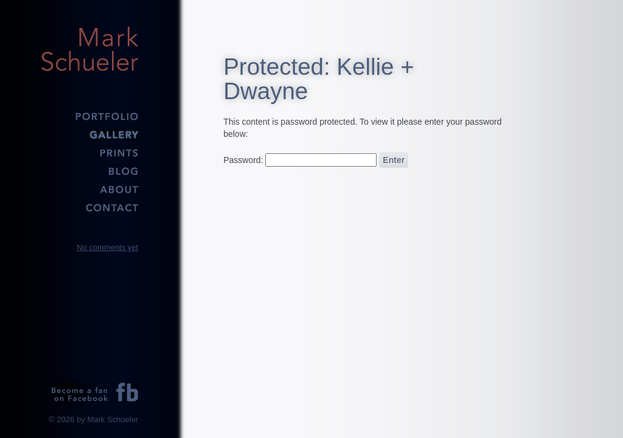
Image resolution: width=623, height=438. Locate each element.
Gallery (89, 134)
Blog (89, 170)
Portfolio (89, 115)
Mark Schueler (89, 48)
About (89, 188)
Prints (89, 152)
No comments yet (107, 247)
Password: (300, 160)
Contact (89, 207)
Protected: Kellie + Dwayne (318, 79)
